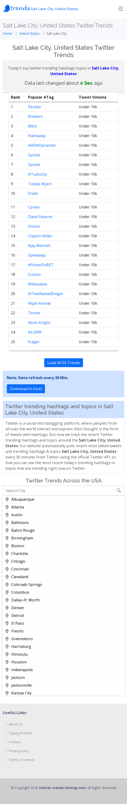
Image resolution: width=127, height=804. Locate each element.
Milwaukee (37, 284)
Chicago (15, 561)
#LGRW (34, 332)
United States (29, 33)
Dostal (34, 226)
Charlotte (16, 553)
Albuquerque (19, 499)
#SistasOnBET (41, 264)
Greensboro (19, 638)
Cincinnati (17, 569)
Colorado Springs (23, 584)
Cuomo (34, 274)
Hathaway (37, 135)
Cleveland (16, 576)
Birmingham (19, 538)
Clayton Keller (40, 236)
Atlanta (14, 507)
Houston (16, 662)
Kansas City (18, 693)
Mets (32, 126)
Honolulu (16, 654)
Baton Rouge (20, 530)
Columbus (17, 592)
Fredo (33, 193)
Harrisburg (18, 646)
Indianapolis (19, 669)
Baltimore (17, 522)
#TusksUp (37, 174)
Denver (14, 607)
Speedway (37, 255)
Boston (14, 545)
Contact (15, 742)
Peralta (34, 106)
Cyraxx (34, 207)
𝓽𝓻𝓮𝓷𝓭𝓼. (40, 8)
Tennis (34, 312)
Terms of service (21, 760)
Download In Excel (26, 388)
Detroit (14, 615)
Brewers (35, 116)
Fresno (14, 631)
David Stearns (40, 216)
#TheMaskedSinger (45, 293)
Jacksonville (18, 685)
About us (15, 724)
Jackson (15, 677)
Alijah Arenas (39, 303)
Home (7, 33)
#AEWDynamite (42, 145)
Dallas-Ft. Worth (22, 600)
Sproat (34, 155)
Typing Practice (20, 733)
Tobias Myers (40, 183)
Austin (14, 514)
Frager (34, 341)
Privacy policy (19, 751)
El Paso (14, 623)
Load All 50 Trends (63, 362)
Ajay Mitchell (39, 245)
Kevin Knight (39, 322)
